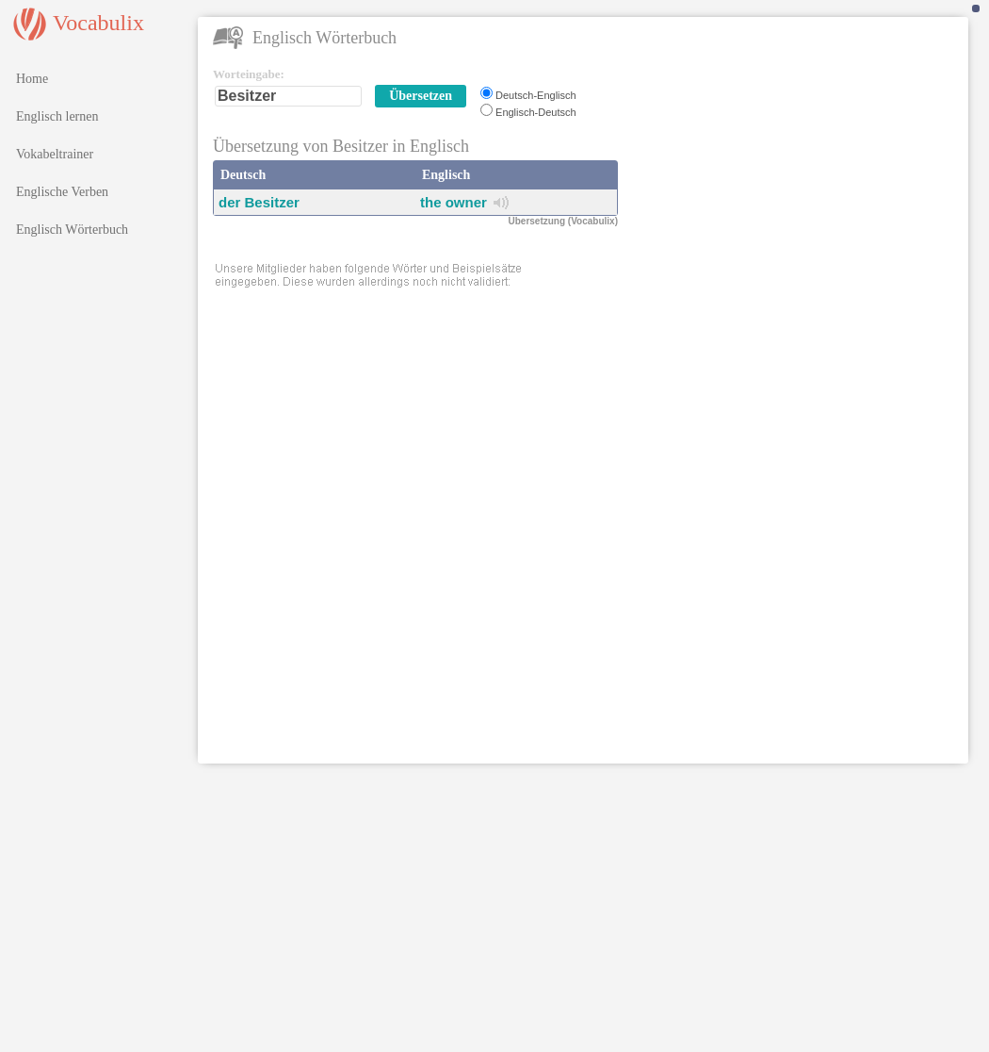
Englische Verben (62, 192)
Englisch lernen (57, 116)
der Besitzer (259, 202)
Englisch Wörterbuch (72, 229)
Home (32, 79)
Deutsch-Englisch (535, 95)
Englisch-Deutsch (535, 112)
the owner (453, 202)
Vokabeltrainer (54, 154)
